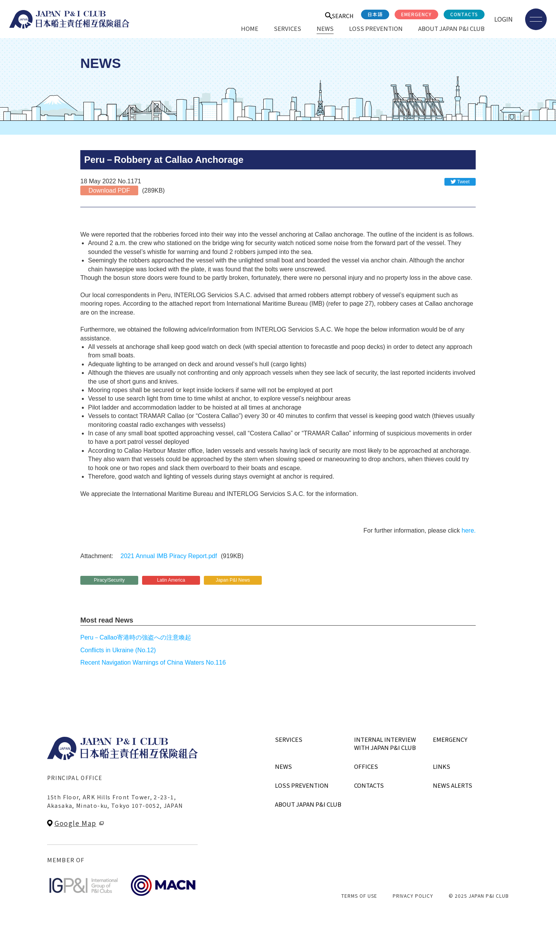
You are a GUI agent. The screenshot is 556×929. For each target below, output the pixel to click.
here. (469, 530)
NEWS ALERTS (452, 785)
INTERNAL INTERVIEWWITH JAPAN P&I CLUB (385, 743)
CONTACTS (464, 14)
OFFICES (366, 766)
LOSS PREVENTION (376, 28)
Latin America (171, 580)
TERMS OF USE (359, 895)
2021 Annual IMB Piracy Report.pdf (168, 556)
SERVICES (287, 28)
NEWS (325, 28)
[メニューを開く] (536, 19)
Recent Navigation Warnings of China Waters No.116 (153, 662)
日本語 (375, 14)
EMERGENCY (416, 14)
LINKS (441, 766)
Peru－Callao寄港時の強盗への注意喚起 (135, 637)
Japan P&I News (233, 580)
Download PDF (109, 190)
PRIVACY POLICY (413, 895)
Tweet (463, 181)
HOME (249, 28)
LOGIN (503, 19)
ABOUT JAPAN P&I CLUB (451, 28)
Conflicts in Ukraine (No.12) (118, 650)
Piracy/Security (109, 580)
